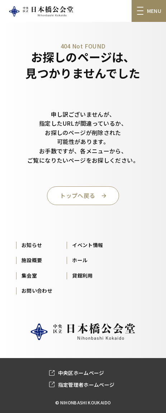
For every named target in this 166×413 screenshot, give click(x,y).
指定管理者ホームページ (86, 384)
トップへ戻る (77, 195)
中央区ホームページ (81, 372)
